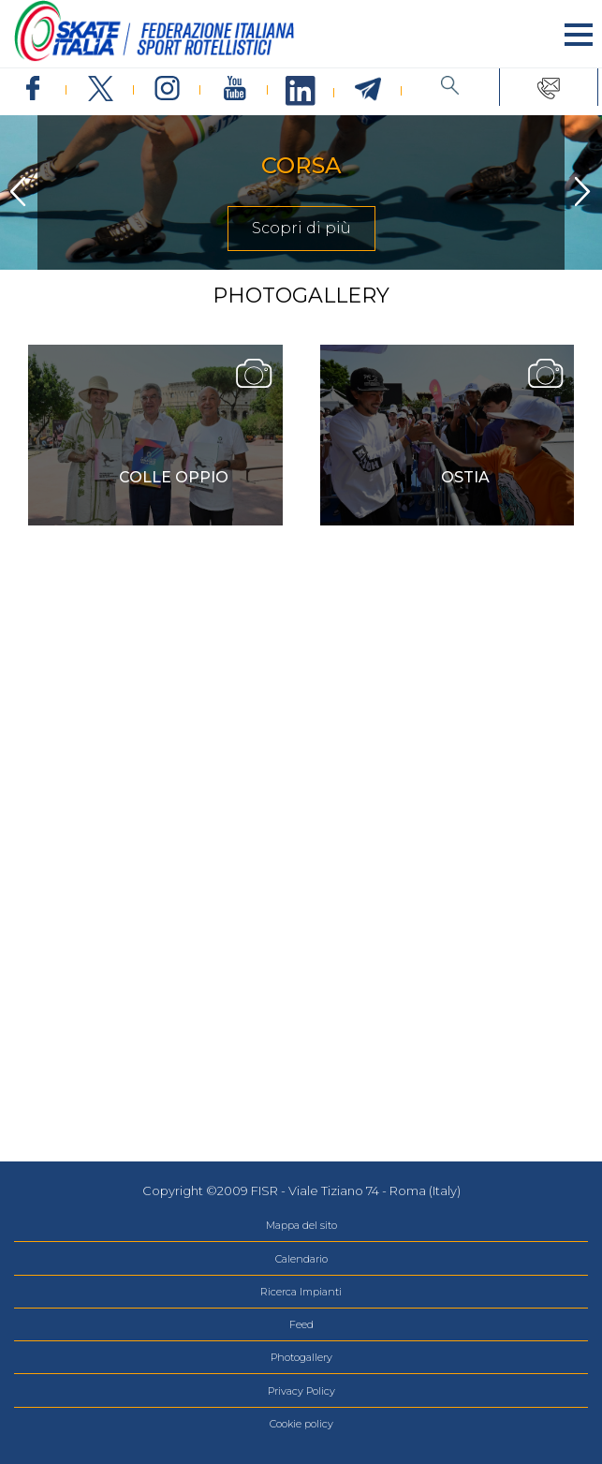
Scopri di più (301, 228)
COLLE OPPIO (173, 477)
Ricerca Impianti (301, 1291)
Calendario (301, 1258)
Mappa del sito (301, 1225)
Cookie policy (301, 1423)
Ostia (465, 477)
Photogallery (301, 1357)
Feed (301, 1324)
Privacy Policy (301, 1390)
